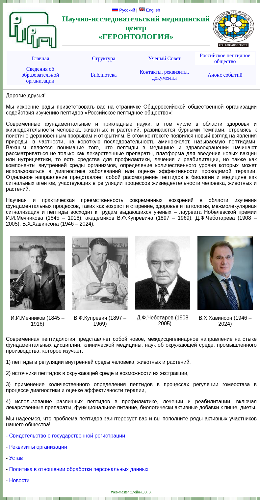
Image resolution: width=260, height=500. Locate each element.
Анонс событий (225, 75)
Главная (40, 58)
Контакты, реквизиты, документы (164, 75)
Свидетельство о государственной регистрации (67, 435)
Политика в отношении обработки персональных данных (78, 469)
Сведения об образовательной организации (40, 75)
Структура (104, 58)
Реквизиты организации (38, 447)
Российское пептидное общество (225, 58)
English (149, 10)
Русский (123, 10)
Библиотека (104, 75)
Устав (16, 458)
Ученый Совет (164, 58)
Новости (19, 480)
